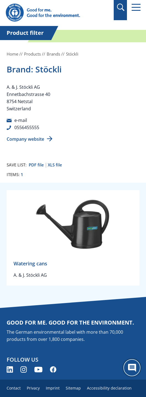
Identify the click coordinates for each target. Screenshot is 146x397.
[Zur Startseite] (53, 13)
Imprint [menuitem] (53, 388)
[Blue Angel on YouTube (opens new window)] (38, 369)
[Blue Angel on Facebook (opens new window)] (53, 369)
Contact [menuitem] (14, 388)
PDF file (36, 165)
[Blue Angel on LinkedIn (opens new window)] (10, 369)
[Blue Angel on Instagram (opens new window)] (23, 369)
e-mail (20, 120)
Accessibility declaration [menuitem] (109, 388)
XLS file (55, 165)
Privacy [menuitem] (33, 388)
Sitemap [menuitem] (73, 388)
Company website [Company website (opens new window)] (25, 139)
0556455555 (26, 127)
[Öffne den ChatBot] (131, 367)
